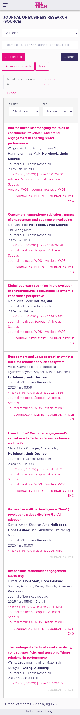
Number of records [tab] (21, 82)
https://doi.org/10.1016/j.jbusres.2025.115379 (35, 245)
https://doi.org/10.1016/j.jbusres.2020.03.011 (35, 469)
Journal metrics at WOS (48, 190)
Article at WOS (18, 190)
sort (45, 104)
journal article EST (30, 196)
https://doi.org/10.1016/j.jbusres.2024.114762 (35, 316)
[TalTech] (41, 5)
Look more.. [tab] (50, 82)
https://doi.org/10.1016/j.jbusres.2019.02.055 (35, 683)
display (13, 104)
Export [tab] (11, 93)
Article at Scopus (20, 179)
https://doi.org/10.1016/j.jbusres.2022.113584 (35, 393)
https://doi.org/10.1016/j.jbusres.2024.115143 (35, 607)
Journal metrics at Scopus (26, 251)
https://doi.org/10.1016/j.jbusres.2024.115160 (35, 551)
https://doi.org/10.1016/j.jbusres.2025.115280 (35, 174)
